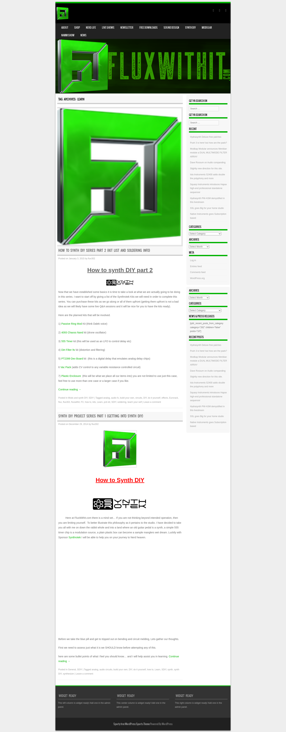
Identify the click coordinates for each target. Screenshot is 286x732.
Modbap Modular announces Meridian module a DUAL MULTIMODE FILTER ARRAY (208, 153)
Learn (100, 402)
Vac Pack (65, 367)
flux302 (91, 258)
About (64, 28)
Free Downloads (148, 28)
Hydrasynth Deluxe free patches (205, 137)
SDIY (91, 398)
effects (165, 398)
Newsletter (126, 28)
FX (82, 402)
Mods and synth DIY (78, 398)
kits (94, 402)
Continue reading (69, 389)
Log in (193, 260)
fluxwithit (75, 402)
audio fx (115, 398)
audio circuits (105, 669)
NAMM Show (67, 35)
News (83, 35)
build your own (127, 398)
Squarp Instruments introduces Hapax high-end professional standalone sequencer (208, 188)
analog (106, 398)
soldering (121, 402)
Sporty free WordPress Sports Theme (131, 724)
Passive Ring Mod (72, 323)
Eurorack (173, 398)
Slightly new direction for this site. (206, 168)
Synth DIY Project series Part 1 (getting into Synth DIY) (100, 416)
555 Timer (67, 341)
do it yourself (154, 398)
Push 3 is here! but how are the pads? (208, 143)
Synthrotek (75, 537)
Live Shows (108, 28)
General (72, 669)
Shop (77, 28)
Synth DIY (190, 28)
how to (88, 402)
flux (60, 402)
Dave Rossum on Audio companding (207, 162)
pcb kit (107, 402)
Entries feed (196, 266)
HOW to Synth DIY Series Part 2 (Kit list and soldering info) (104, 250)
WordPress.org (197, 278)
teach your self (134, 402)
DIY (145, 398)
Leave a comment (152, 402)
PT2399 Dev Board (72, 358)
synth (170, 669)
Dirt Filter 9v (68, 349)
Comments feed (198, 272)
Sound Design (171, 28)
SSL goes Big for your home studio (207, 208)
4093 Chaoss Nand (72, 332)
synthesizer (68, 673)
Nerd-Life (91, 28)
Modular (207, 28)
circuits (138, 398)
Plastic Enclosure (71, 375)
